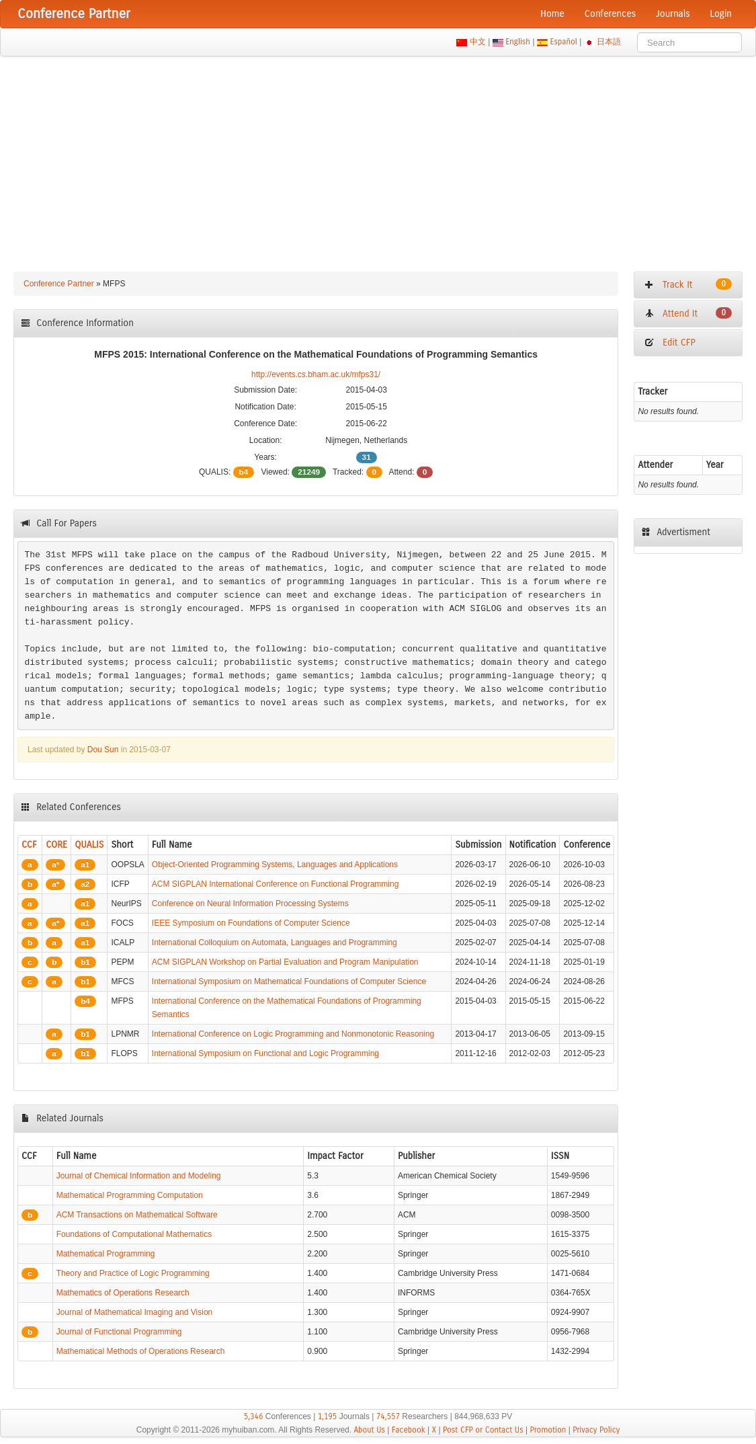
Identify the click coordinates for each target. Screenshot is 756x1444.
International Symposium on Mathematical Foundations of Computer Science (289, 981)
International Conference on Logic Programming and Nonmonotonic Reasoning (293, 1034)
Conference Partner (59, 283)
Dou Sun (103, 749)
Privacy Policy (596, 1430)
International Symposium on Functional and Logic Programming (265, 1053)
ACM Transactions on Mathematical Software (137, 1214)
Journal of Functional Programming (119, 1331)
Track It (688, 284)
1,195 (327, 1416)
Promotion (548, 1430)
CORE (56, 844)
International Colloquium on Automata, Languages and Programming (274, 942)
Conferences (610, 13)
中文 (477, 41)
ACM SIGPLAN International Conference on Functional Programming (275, 884)
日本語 (609, 41)
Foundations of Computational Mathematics (134, 1234)
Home (552, 13)
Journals (672, 13)
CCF (29, 844)
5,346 (253, 1416)
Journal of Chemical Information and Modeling (138, 1175)
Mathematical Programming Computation (129, 1195)
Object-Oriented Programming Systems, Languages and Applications (275, 864)
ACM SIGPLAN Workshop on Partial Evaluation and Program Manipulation (285, 962)
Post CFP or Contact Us (483, 1430)
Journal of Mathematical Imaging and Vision (134, 1312)
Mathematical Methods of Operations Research (140, 1351)
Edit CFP (669, 342)
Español (563, 41)
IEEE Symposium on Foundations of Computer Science (251, 923)
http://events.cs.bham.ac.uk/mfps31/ (315, 374)
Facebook (408, 1430)
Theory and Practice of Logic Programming (133, 1273)
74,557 (388, 1416)
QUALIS (89, 844)
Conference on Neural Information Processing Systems (250, 903)
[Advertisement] (378, 157)
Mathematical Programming (105, 1253)
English (518, 41)
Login (721, 13)
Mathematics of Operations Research (123, 1292)
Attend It (688, 313)
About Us (369, 1430)
